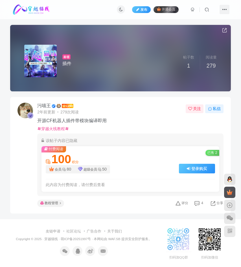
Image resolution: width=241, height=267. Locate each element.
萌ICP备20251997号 (76, 239)
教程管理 (50, 203)
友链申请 (53, 231)
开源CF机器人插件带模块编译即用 (71, 120)
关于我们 (114, 231)
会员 (60, 169)
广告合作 (94, 231)
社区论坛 (73, 231)
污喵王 (44, 105)
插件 (66, 63)
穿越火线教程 (53, 128)
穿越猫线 (51, 239)
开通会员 (166, 9)
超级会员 (92, 169)
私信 (214, 108)
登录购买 (197, 168)
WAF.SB (114, 239)
